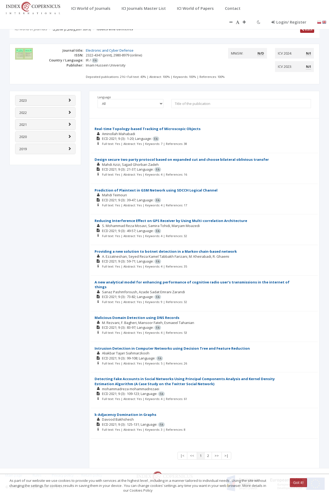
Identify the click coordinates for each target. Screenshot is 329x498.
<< (192, 455)
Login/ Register (289, 22)
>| (226, 455)
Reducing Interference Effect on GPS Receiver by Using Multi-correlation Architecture (171, 220)
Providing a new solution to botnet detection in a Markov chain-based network (166, 251)
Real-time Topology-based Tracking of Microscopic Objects (148, 128)
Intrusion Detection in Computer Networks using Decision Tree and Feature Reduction (172, 348)
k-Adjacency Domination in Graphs (125, 414)
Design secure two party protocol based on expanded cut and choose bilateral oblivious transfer (182, 159)
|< (182, 455)
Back (307, 29)
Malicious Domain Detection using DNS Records (137, 317)
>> (217, 455)
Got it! (298, 482)
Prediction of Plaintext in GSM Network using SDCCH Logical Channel (156, 190)
